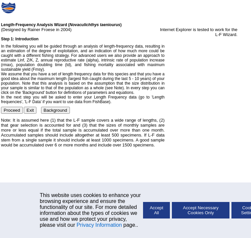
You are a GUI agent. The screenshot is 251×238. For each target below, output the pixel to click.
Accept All (156, 210)
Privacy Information (99, 225)
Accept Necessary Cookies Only (201, 210)
